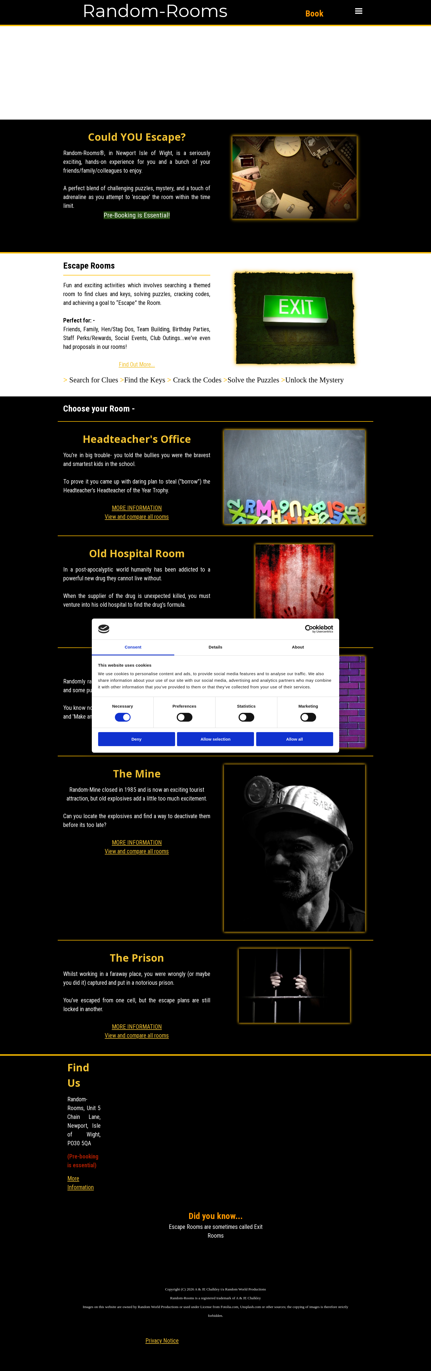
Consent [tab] (133, 647)
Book (314, 13)
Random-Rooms (155, 10)
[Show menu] (358, 10)
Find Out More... (137, 364)
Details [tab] (215, 647)
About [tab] (298, 647)
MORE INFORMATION (137, 507)
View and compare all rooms (137, 516)
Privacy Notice (162, 1340)
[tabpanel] (136, 188)
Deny (136, 739)
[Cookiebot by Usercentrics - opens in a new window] (309, 629)
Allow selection (215, 739)
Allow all (294, 739)
